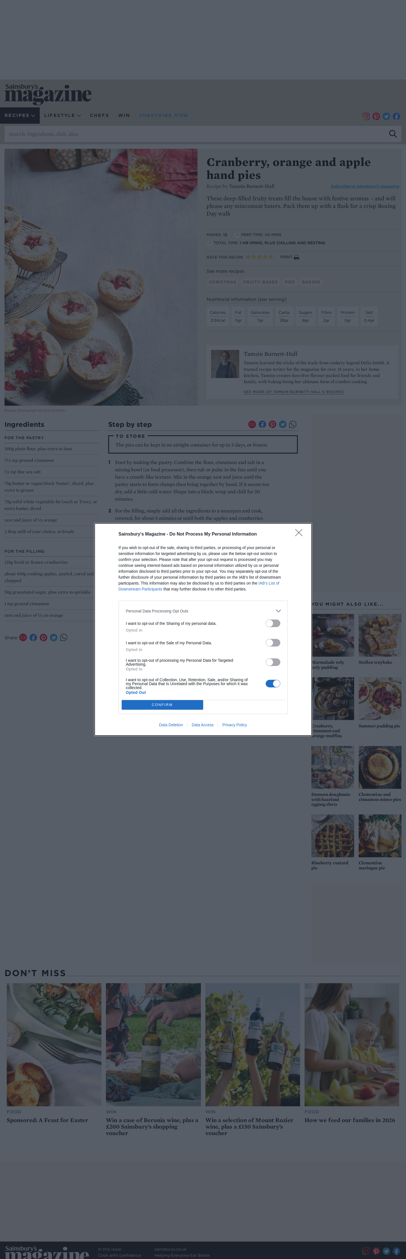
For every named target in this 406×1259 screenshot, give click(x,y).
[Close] (300, 534)
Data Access (203, 725)
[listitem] (203, 611)
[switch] (273, 623)
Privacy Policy (234, 725)
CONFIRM (162, 705)
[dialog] (203, 629)
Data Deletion (171, 725)
